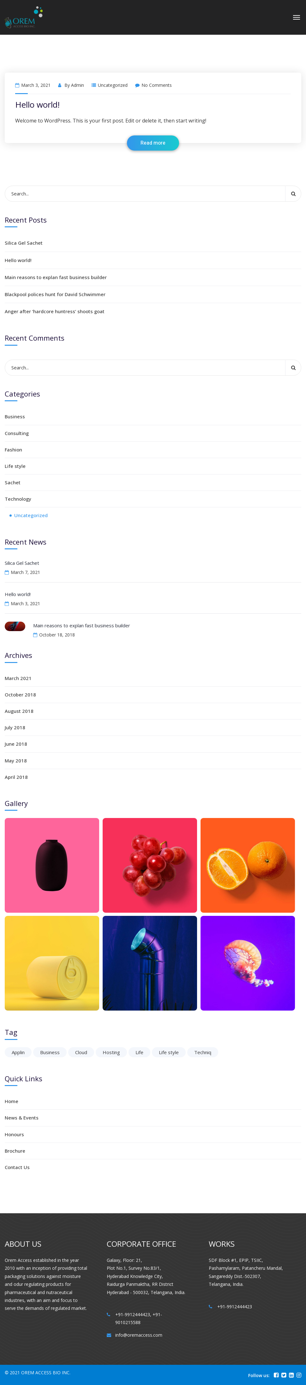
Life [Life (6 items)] (139, 1052)
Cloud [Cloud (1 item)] (81, 1052)
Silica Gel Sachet (24, 243)
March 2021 (18, 678)
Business (15, 416)
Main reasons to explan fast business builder (56, 277)
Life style (15, 466)
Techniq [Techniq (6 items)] (202, 1052)
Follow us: (259, 1375)
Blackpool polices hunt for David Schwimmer (55, 294)
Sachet (13, 482)
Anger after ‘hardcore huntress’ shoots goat (55, 311)
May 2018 (16, 760)
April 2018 (16, 777)
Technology (18, 499)
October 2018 (20, 694)
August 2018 (19, 711)
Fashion (13, 449)
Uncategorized (113, 85)
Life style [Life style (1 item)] (169, 1052)
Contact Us (17, 1167)
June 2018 (16, 744)
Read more (153, 143)
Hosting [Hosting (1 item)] (111, 1052)
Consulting (17, 433)
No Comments (153, 85)
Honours (14, 1134)
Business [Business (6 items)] (50, 1052)
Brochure (15, 1151)
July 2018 (15, 727)
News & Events (22, 1117)
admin (77, 85)
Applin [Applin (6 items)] (18, 1052)
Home (11, 1101)
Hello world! (37, 104)
